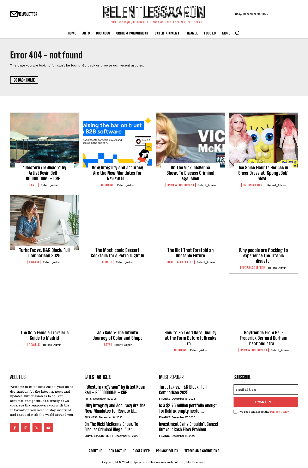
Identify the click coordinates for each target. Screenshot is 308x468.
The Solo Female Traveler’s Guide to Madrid (44, 335)
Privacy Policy (279, 411)
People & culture (253, 267)
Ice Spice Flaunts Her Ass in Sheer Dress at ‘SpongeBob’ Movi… (263, 173)
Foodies (107, 262)
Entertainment (253, 185)
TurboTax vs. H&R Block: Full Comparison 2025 (44, 252)
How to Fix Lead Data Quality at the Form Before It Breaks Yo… (190, 338)
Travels (34, 344)
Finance (34, 262)
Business (107, 185)
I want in (265, 402)
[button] (237, 33)
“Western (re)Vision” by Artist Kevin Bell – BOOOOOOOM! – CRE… (44, 173)
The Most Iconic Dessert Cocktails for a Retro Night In (117, 252)
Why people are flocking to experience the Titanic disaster (263, 255)
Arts (34, 185)
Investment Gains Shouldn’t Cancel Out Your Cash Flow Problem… (188, 426)
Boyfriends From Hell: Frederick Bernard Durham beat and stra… (263, 338)
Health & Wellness (180, 262)
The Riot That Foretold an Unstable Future (190, 252)
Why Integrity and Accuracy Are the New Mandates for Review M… (117, 173)
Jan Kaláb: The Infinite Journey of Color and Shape (117, 335)
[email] (266, 389)
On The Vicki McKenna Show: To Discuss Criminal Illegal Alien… (190, 173)
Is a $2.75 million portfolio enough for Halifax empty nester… (188, 408)
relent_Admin (50, 185)
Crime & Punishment (180, 185)
